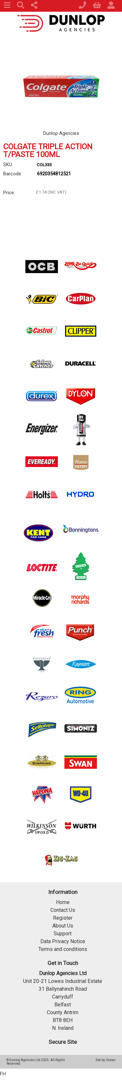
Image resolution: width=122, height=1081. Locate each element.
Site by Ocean (105, 1060)
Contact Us (62, 910)
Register (63, 918)
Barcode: (12, 174)
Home (63, 902)
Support (63, 933)
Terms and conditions (62, 949)
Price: (9, 193)
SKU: (8, 165)
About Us (62, 926)
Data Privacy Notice (62, 941)
